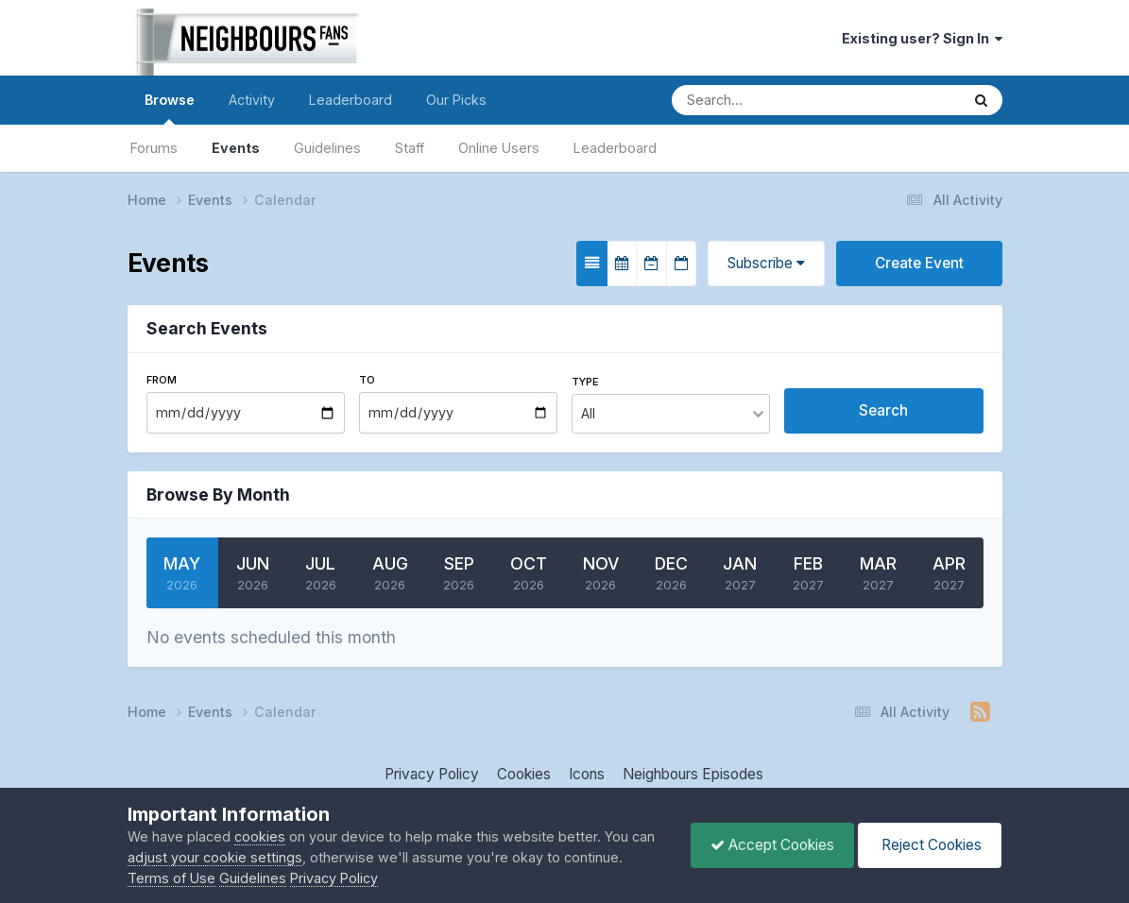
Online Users (498, 148)
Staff (409, 148)
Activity (252, 100)
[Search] (754, 100)
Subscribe (766, 263)
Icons (587, 774)
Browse (170, 108)
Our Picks (456, 100)
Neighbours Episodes (693, 774)
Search (883, 410)
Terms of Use (171, 878)
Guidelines (327, 148)
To (367, 379)
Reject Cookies (930, 845)
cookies (259, 836)
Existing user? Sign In (922, 38)
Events (236, 148)
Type (585, 381)
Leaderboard (615, 148)
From (161, 379)
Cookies (524, 774)
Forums (154, 148)
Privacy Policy (432, 774)
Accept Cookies (772, 845)
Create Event (919, 263)
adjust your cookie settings (215, 857)
